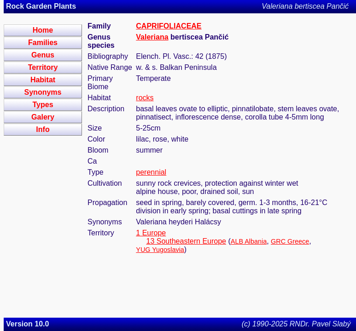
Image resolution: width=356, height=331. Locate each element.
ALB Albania (249, 241)
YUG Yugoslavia (160, 249)
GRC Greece (290, 241)
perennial (151, 172)
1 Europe (151, 233)
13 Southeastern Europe (186, 241)
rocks (144, 98)
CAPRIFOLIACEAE (168, 26)
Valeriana (152, 37)
